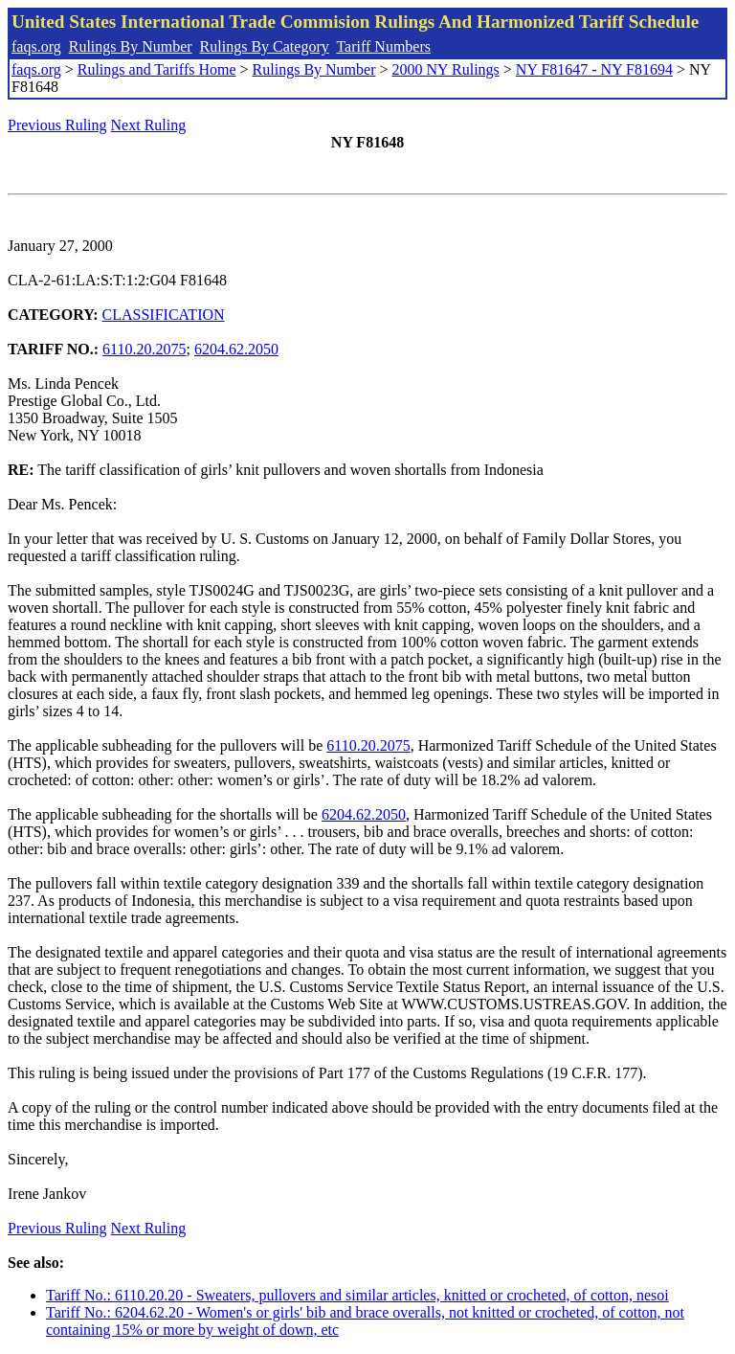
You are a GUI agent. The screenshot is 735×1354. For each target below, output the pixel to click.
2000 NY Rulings (446, 69)
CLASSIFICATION (163, 314)
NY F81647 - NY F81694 (594, 69)
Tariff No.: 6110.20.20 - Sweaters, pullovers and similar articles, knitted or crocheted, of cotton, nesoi (357, 1295)
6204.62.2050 (236, 349)
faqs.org (36, 46)
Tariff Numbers (383, 46)
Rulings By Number (130, 46)
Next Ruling (149, 125)
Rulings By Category (264, 46)
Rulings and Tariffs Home (157, 69)
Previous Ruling (57, 125)
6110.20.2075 (144, 349)
